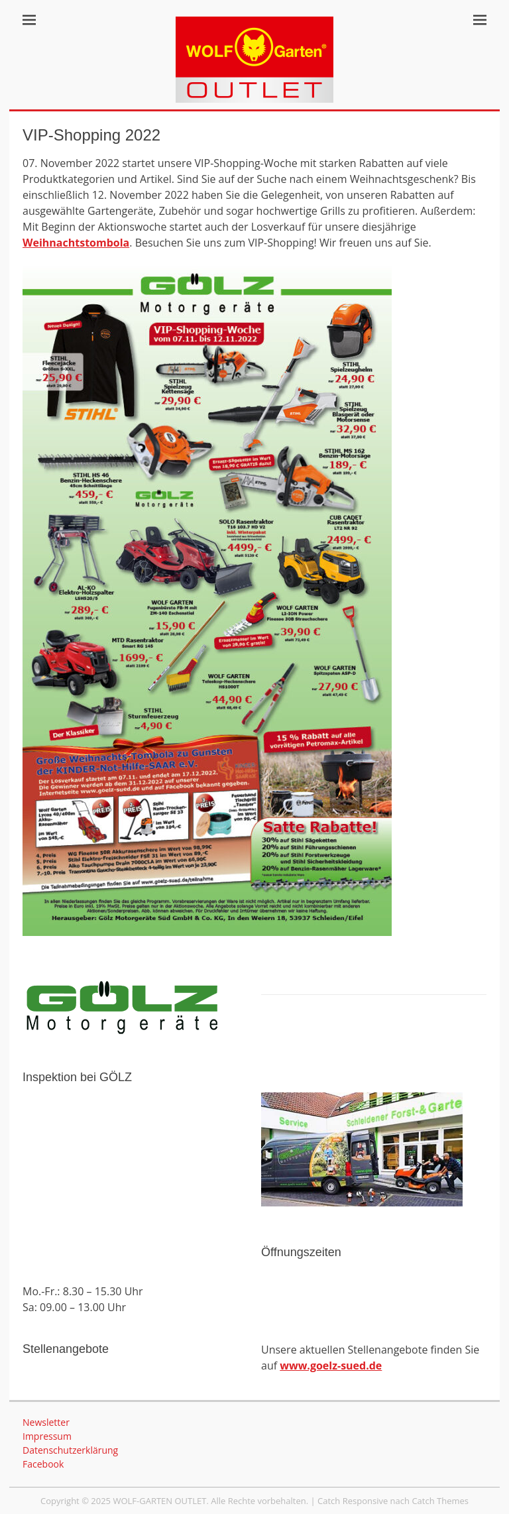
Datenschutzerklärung (70, 1450)
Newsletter (46, 1422)
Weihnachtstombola (76, 242)
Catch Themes (440, 1501)
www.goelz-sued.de (331, 1365)
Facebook (43, 1464)
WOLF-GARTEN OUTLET (159, 1501)
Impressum (47, 1436)
